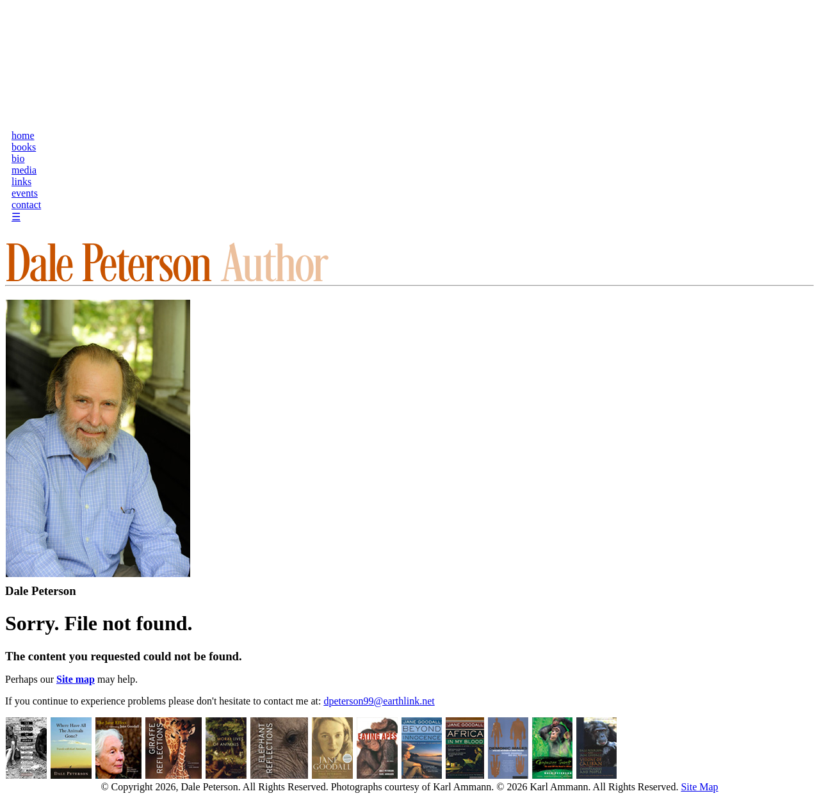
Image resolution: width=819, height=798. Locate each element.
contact (26, 204)
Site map (75, 679)
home (23, 135)
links (21, 181)
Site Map (699, 786)
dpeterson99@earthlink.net (378, 701)
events (25, 193)
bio (18, 158)
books (24, 147)
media (24, 170)
